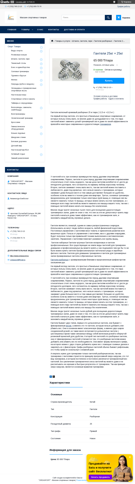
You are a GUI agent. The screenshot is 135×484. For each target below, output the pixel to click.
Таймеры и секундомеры (21, 103)
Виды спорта (16, 51)
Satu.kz (79, 478)
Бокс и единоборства (20, 67)
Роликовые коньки (19, 55)
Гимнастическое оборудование (18, 127)
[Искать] (108, 17)
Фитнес (14, 80)
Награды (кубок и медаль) (22, 84)
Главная (11, 30)
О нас (40, 30)
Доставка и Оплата (74, 30)
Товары (25, 30)
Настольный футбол (20, 150)
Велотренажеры (18, 114)
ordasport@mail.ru (17, 260)
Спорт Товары (14, 46)
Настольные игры (18, 95)
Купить (109, 80)
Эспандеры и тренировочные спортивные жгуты (23, 89)
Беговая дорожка (18, 141)
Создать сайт (21, 2)
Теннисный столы (18, 63)
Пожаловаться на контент (86, 480)
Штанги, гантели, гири (82, 41)
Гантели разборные (103, 41)
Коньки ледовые (18, 133)
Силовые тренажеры (20, 71)
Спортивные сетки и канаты (23, 99)
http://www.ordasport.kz (19, 256)
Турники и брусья (18, 76)
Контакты (53, 30)
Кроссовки (15, 122)
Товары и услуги (62, 41)
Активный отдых (18, 154)
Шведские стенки (18, 137)
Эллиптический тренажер (22, 118)
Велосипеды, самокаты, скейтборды (21, 108)
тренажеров (105, 124)
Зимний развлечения (20, 158)
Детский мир (16, 146)
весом (68, 326)
